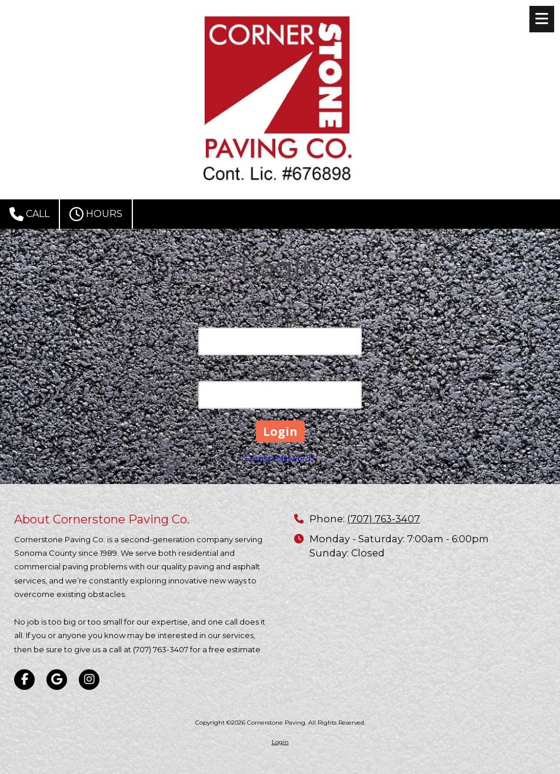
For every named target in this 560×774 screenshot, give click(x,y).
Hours (95, 214)
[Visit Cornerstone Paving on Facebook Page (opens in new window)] (24, 679)
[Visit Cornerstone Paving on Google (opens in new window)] (56, 679)
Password (280, 373)
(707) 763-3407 (383, 519)
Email (280, 320)
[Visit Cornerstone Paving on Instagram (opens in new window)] (89, 679)
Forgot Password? (280, 458)
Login (280, 742)
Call (29, 214)
